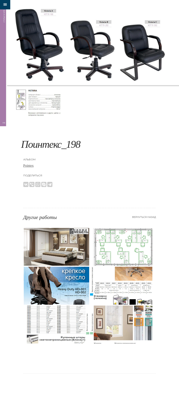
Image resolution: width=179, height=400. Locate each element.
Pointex (28, 165)
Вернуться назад (144, 217)
